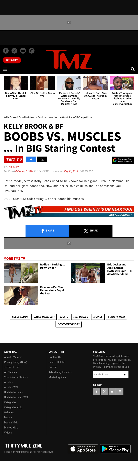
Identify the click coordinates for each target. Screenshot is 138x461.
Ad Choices (10, 372)
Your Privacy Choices (16, 377)
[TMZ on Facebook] (6, 51)
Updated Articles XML (16, 397)
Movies (97, 316)
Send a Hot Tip (57, 362)
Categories (10, 402)
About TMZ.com (13, 357)
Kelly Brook (20, 316)
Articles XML (11, 387)
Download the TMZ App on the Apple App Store (83, 448)
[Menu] (5, 69)
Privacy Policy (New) (15, 362)
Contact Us (55, 357)
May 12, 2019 (70, 171)
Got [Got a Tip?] (12, 60)
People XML (11, 422)
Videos (8, 432)
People (8, 417)
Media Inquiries (57, 377)
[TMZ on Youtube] (23, 51)
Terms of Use (11, 367)
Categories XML (13, 407)
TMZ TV (64, 316)
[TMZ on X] (14, 51)
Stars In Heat (116, 316)
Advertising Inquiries (60, 372)
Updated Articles (13, 392)
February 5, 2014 (24, 171)
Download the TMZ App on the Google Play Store (115, 448)
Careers (53, 367)
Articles (8, 382)
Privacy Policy (101, 366)
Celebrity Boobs (68, 324)
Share (47, 231)
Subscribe (124, 374)
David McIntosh (43, 316)
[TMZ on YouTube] (112, 391)
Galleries (9, 412)
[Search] (133, 69)
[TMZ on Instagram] (31, 51)
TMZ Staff (13, 166)
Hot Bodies (80, 316)
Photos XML (11, 427)
